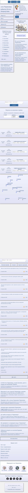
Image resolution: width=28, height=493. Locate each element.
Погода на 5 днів (21, 35)
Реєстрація (14, 1)
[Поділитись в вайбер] (14, 479)
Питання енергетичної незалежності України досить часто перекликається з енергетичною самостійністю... (14, 433)
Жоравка (5, 53)
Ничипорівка (6, 47)
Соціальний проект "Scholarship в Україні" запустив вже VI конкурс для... (14, 394)
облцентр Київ (5, 11)
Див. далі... (14, 487)
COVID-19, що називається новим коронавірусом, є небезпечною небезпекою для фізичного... (14, 386)
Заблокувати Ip (9, 136)
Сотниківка (5, 51)
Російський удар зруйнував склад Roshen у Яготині (11, 363)
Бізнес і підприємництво (6, 447)
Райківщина (6, 55)
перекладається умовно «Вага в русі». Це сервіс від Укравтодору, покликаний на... (14, 410)
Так (17, 16)
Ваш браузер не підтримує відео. (14, 124)
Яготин (5, 36)
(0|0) (26, 272)
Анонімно (14, 105)
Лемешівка (5, 45)
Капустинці (6, 42)
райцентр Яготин (6, 9)
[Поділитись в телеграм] (11, 479)
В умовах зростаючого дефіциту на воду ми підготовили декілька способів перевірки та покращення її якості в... (14, 425)
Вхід (19, 1)
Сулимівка (5, 40)
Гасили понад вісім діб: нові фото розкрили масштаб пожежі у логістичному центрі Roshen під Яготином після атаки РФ (13, 332)
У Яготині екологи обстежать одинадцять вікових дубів (12, 277)
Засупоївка (5, 38)
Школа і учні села (4, 458)
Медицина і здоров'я (5, 452)
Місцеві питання (4, 454)
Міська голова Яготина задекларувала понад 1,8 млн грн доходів (14, 269)
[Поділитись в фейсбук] (7, 479)
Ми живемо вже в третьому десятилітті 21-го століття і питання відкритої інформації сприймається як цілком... (14, 402)
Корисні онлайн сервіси (5, 449)
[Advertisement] (13, 87)
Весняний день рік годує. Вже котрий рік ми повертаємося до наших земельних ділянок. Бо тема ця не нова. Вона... (7, 67)
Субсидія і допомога (5, 456)
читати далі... (3, 370)
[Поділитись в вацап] (20, 479)
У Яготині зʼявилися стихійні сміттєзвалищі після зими (12, 295)
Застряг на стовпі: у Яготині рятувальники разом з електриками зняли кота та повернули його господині (13, 313)
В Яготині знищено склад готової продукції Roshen (11, 365)
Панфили (5, 49)
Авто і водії (3, 445)
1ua (9, 1)
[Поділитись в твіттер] (17, 479)
